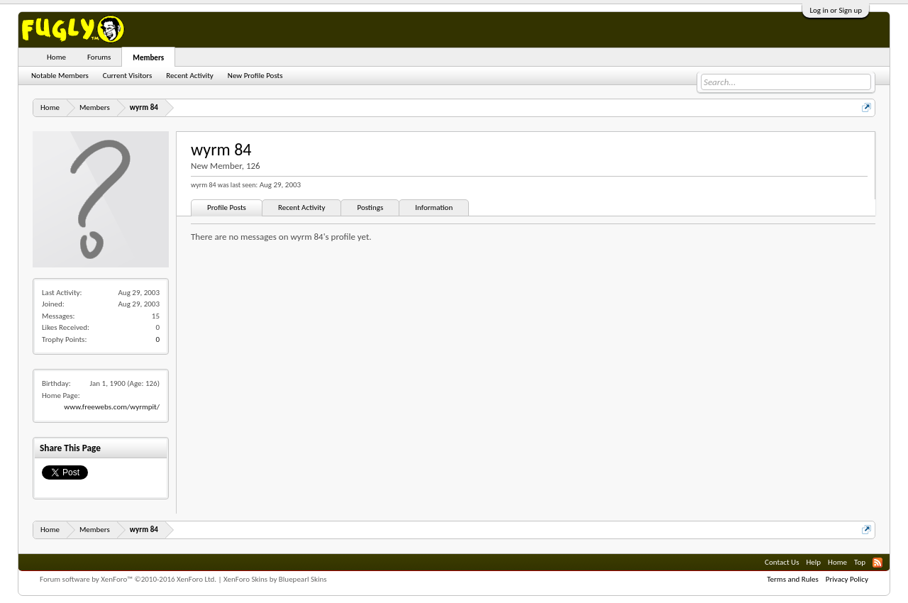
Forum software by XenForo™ (128, 579)
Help (813, 562)
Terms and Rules (793, 579)
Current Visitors (127, 75)
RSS (877, 563)
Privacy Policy (847, 579)
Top (859, 562)
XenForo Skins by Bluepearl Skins (275, 579)
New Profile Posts (255, 75)
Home (56, 57)
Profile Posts (226, 207)
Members (148, 57)
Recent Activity (302, 207)
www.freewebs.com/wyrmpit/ (112, 406)
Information (434, 207)
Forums (99, 57)
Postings (370, 207)
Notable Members (60, 75)
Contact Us (782, 562)
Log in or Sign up (835, 10)
